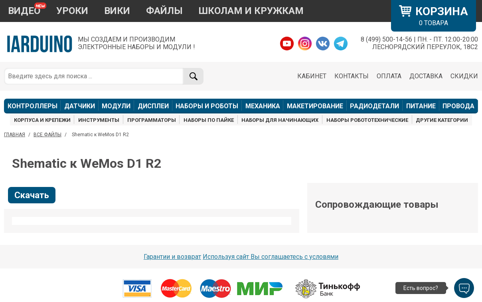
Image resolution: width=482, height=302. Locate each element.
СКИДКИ (464, 76)
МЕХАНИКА (262, 106)
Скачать (31, 195)
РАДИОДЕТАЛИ (374, 106)
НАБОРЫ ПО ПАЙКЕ (209, 120)
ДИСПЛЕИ (153, 106)
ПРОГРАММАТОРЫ (151, 120)
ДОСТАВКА (425, 76)
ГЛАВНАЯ (14, 134)
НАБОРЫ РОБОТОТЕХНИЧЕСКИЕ (367, 120)
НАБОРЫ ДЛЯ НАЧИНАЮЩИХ (279, 120)
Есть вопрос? (420, 288)
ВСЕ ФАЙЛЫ (47, 134)
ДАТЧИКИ (79, 106)
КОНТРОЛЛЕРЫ (32, 106)
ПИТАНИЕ (421, 106)
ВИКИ (117, 10)
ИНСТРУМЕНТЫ (98, 120)
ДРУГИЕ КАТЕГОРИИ (442, 120)
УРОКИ (72, 10)
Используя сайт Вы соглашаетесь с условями (270, 256)
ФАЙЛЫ (164, 10)
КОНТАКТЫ (351, 76)
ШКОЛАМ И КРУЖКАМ (251, 10)
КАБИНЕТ (311, 76)
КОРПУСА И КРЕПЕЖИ (42, 120)
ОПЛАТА (389, 76)
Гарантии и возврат (172, 256)
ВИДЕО (24, 10)
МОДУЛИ (116, 106)
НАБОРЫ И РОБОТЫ (207, 106)
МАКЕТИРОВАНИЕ (315, 106)
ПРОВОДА (458, 106)
